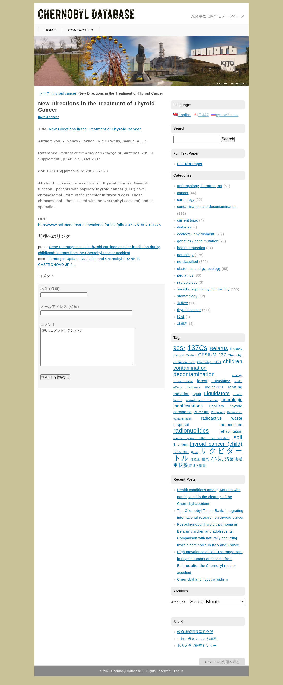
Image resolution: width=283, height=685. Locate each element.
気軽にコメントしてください (87, 350)
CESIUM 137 (212, 354)
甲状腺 (180, 465)
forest (202, 381)
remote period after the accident (201, 438)
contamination (190, 368)
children (232, 361)
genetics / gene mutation (197, 241)
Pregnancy (218, 412)
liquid (197, 394)
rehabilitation (231, 431)
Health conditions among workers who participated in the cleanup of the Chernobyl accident (209, 497)
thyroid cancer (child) (216, 444)
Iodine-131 (214, 387)
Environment (183, 381)
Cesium (191, 355)
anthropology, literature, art (199, 186)
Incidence (193, 387)
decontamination (194, 374)
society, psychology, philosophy (203, 289)
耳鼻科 (182, 324)
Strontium (180, 444)
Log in (178, 671)
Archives (178, 602)
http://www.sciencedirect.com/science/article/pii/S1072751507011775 (99, 225)
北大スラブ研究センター (197, 646)
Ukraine (181, 451)
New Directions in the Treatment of (95, 129)
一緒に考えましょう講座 (197, 639)
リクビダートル (207, 454)
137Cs (197, 347)
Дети (194, 452)
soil (238, 437)
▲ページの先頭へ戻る (222, 662)
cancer (183, 193)
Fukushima (221, 381)
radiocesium (231, 424)
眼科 (180, 317)
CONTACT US (80, 30)
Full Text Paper (189, 164)
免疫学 (182, 303)
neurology (185, 255)
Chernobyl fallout (209, 362)
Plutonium (201, 412)
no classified (187, 262)
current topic (187, 220)
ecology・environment (195, 234)
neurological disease (202, 400)
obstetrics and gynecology (199, 269)
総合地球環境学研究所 (195, 632)
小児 (217, 458)
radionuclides (191, 430)
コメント (48, 324)
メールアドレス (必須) (59, 306)
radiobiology (187, 282)
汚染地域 (233, 459)
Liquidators (217, 393)
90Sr (179, 348)
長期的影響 (197, 466)
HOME (50, 30)
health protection (191, 248)
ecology (237, 375)
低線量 (195, 459)
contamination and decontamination (206, 207)
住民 (205, 459)
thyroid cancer (48, 117)
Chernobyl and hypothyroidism (202, 579)
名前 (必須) (50, 289)
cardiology (185, 200)
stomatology (187, 296)
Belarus (219, 348)
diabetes (184, 227)
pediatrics (185, 275)
